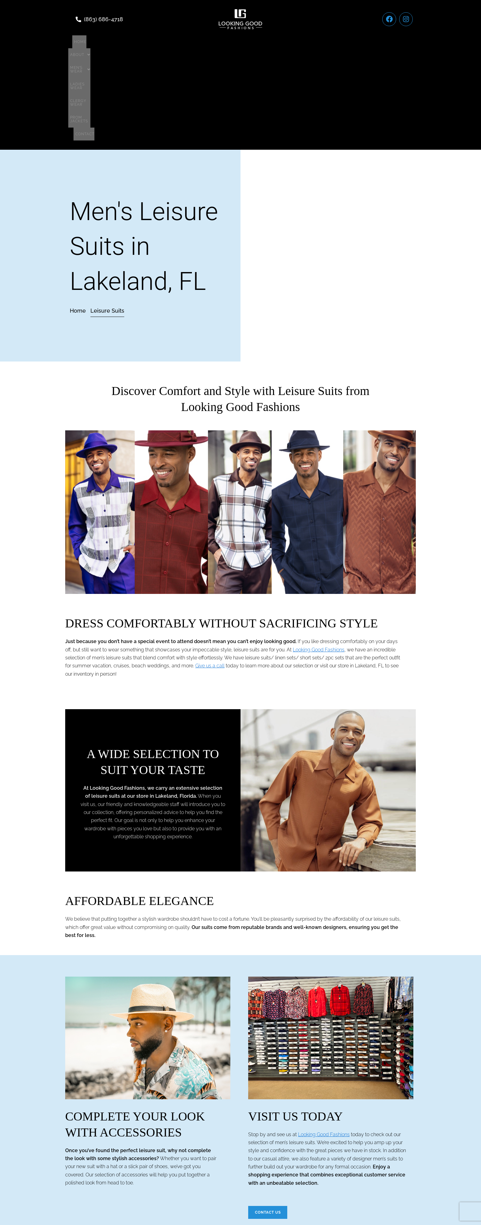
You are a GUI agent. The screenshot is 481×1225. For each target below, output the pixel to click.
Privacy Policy (263, 1183)
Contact (345, 42)
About (158, 42)
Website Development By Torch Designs (240, 1206)
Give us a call (210, 573)
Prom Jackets (310, 42)
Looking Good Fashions (318, 557)
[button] (158, 41)
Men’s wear (194, 42)
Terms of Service (219, 1183)
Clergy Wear (271, 42)
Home (133, 42)
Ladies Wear (233, 42)
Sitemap (297, 1183)
